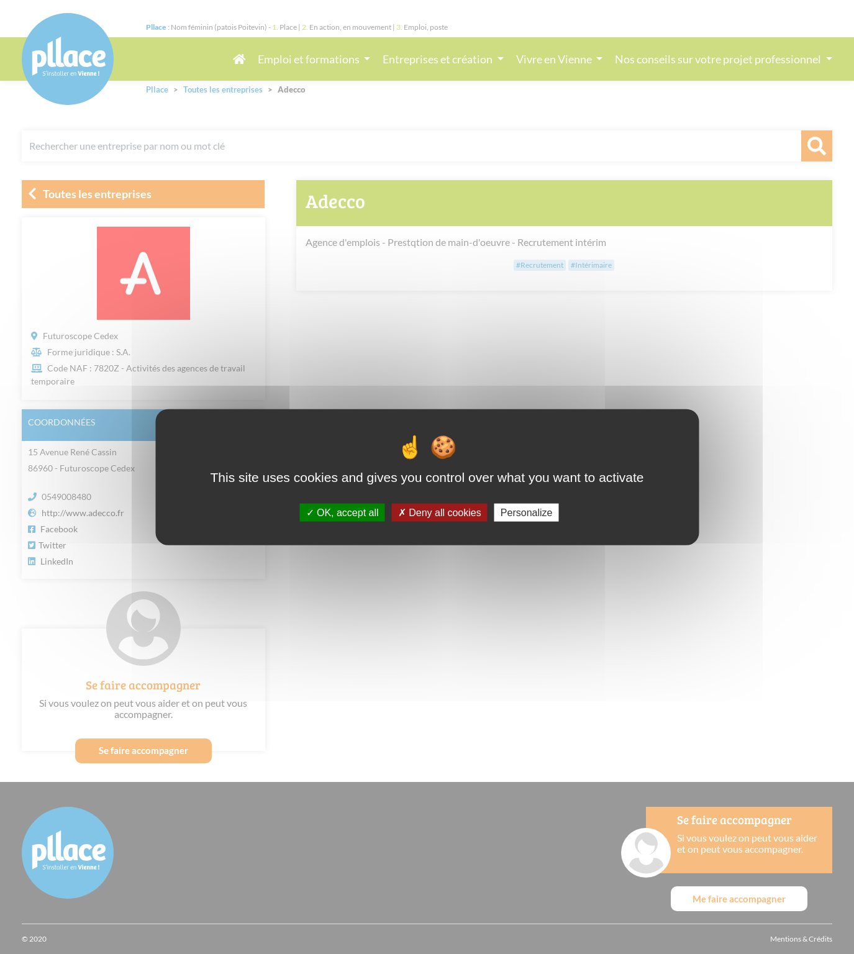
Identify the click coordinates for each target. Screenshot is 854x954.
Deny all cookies (439, 512)
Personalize (527, 512)
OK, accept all (342, 512)
